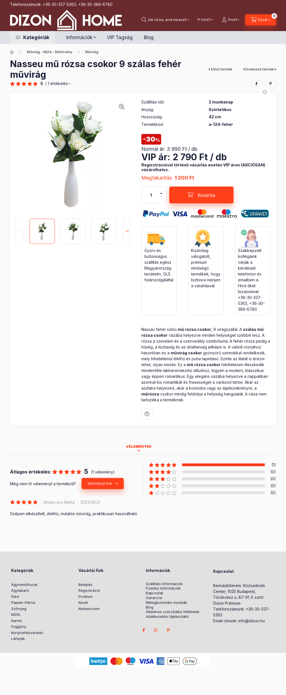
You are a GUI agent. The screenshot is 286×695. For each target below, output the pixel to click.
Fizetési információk (163, 588)
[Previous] (19, 231)
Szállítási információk (164, 584)
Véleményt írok (99, 483)
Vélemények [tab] (139, 446)
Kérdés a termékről (146, 414)
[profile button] (230, 19)
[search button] (165, 19)
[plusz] (161, 193)
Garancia (154, 598)
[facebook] (256, 83)
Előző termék (221, 69)
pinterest (168, 630)
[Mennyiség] (151, 195)
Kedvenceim (89, 608)
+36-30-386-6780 (95, 4)
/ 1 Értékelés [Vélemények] (56, 84)
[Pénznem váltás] (204, 20)
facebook (143, 630)
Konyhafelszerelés (27, 632)
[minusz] (161, 196)
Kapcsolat (154, 593)
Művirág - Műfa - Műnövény (49, 52)
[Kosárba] (201, 195)
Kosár (83, 602)
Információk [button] (79, 37)
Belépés (85, 584)
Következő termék (259, 69)
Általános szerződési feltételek (172, 612)
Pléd (15, 596)
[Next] (126, 231)
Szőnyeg (18, 608)
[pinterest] (270, 83)
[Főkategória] (12, 52)
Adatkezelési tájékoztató (167, 616)
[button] (32, 37)
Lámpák (18, 638)
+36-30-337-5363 (59, 4)
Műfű (15, 614)
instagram (155, 630)
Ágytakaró (20, 590)
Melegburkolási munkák (166, 602)
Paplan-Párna (23, 602)
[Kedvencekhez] (264, 92)
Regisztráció (89, 590)
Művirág (91, 52)
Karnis (16, 620)
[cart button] (260, 19)
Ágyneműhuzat (24, 584)
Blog (149, 37)
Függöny (18, 626)
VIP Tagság (120, 37)
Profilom (85, 596)
